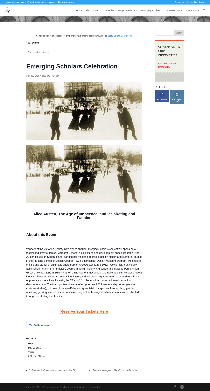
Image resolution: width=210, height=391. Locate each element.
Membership (192, 2)
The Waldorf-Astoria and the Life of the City (54, 370)
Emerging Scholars (150, 10)
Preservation (173, 10)
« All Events (32, 43)
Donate (202, 2)
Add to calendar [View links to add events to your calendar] (41, 325)
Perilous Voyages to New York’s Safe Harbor (116, 370)
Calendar (109, 10)
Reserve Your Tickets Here (84, 311)
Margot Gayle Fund (127, 10)
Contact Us (179, 2)
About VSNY (92, 10)
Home (79, 10)
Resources (191, 10)
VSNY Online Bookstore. (120, 35)
